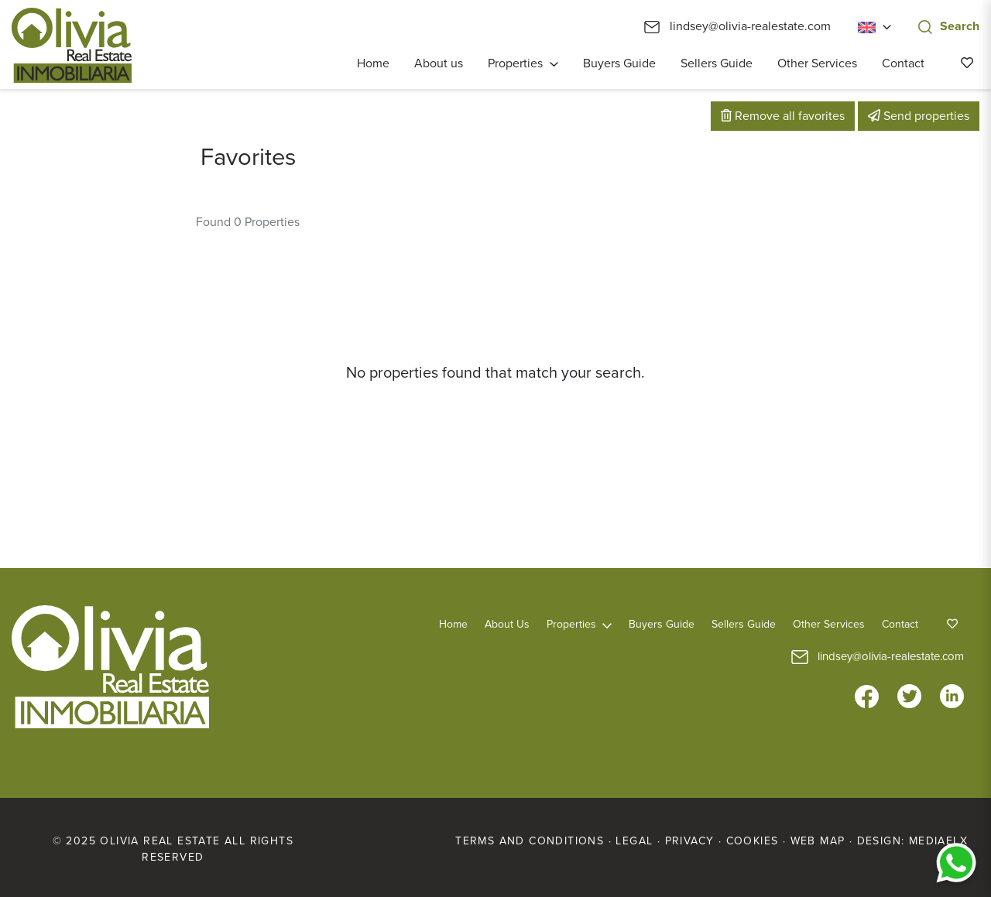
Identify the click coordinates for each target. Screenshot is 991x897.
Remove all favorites (783, 116)
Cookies (752, 840)
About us (438, 63)
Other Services (817, 63)
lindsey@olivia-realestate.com (737, 26)
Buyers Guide (619, 63)
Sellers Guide (717, 63)
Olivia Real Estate (72, 45)
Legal (634, 840)
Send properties (918, 116)
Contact (903, 63)
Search (948, 26)
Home (373, 63)
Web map (817, 840)
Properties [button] (515, 63)
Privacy (690, 840)
